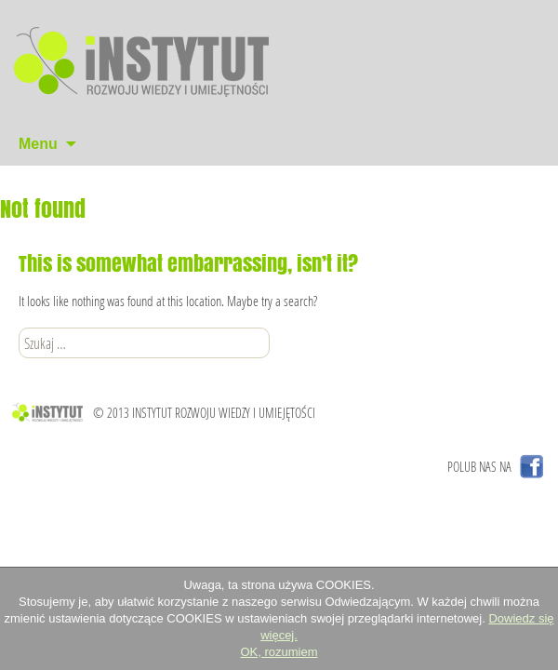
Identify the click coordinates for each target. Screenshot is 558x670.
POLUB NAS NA (479, 467)
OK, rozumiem (278, 652)
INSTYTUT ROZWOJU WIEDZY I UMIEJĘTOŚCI (223, 413)
